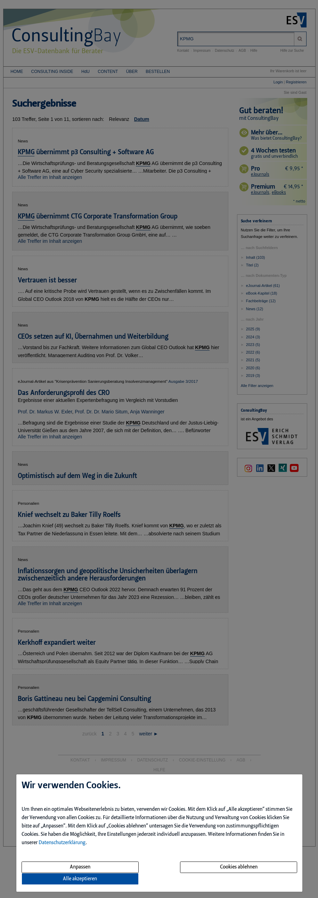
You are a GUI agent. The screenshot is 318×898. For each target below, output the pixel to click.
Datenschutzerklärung (62, 843)
